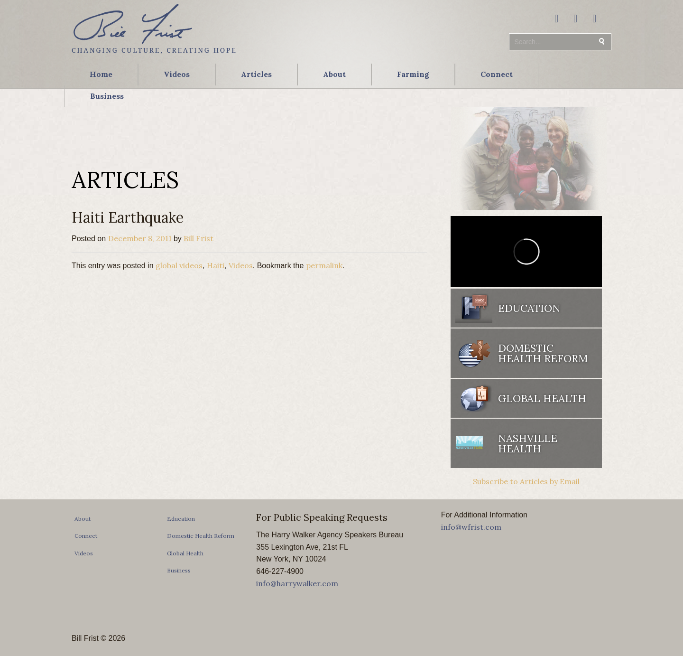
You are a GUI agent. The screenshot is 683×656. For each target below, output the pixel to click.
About (334, 74)
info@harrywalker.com (297, 583)
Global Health (542, 398)
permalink (324, 265)
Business (107, 96)
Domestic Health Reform (543, 353)
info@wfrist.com (471, 527)
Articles (256, 74)
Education (529, 308)
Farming (413, 74)
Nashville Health (527, 443)
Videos (177, 74)
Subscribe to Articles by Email (526, 481)
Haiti (215, 265)
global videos (179, 265)
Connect (496, 74)
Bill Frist (198, 238)
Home (101, 74)
